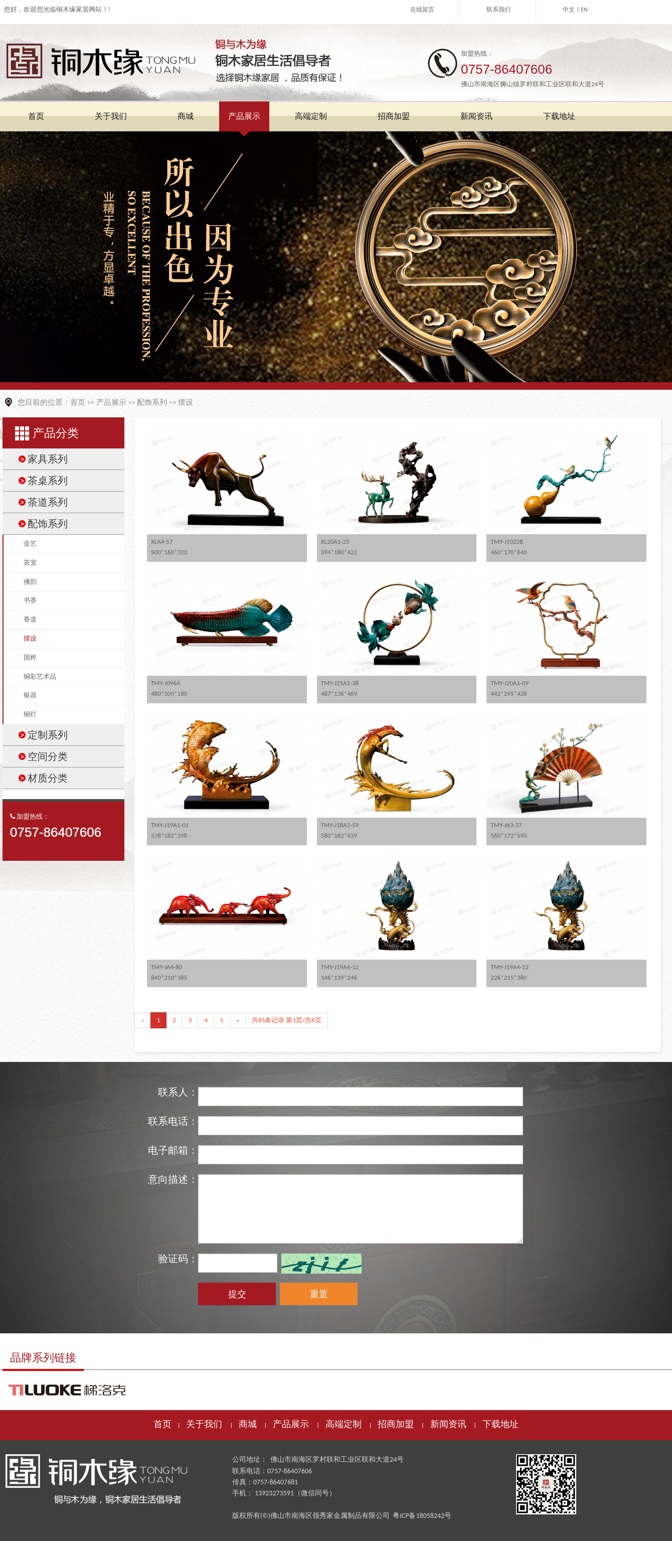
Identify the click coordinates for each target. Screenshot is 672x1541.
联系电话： (173, 1121)
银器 (30, 695)
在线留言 (422, 9)
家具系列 (48, 459)
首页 (77, 402)
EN (584, 9)
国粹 (30, 657)
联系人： (178, 1092)
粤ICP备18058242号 (422, 1515)
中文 (569, 9)
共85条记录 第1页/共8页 (286, 1020)
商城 (248, 1424)
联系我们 (498, 9)
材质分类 (48, 778)
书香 (30, 600)
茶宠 (30, 562)
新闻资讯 (448, 1424)
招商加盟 (396, 1424)
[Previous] (142, 1020)
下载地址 (500, 1424)
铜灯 (30, 714)
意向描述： (173, 1179)
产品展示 (111, 402)
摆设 (185, 402)
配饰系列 (152, 402)
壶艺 (30, 543)
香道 (30, 619)
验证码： (178, 1259)
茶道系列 (48, 502)
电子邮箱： (173, 1150)
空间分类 (48, 756)
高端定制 (343, 1424)
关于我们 (204, 1424)
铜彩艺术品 (40, 676)
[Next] (238, 1020)
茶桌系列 (48, 481)
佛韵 (30, 581)
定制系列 (48, 735)
